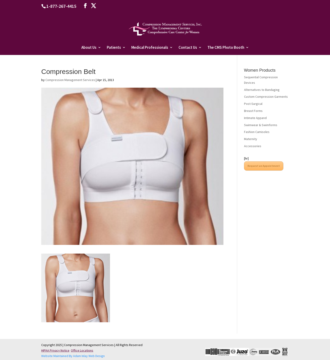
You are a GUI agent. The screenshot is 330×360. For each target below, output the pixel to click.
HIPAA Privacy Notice (55, 350)
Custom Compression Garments (266, 97)
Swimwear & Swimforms (260, 125)
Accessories (252, 146)
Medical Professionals (149, 48)
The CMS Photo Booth (225, 48)
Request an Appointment (264, 166)
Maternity (250, 139)
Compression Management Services (70, 80)
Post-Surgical (253, 104)
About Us (88, 48)
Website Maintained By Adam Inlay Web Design (73, 356)
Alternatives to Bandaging (262, 90)
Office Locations (82, 350)
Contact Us (188, 48)
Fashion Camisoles (257, 132)
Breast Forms (253, 111)
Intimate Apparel (255, 118)
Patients (114, 48)
